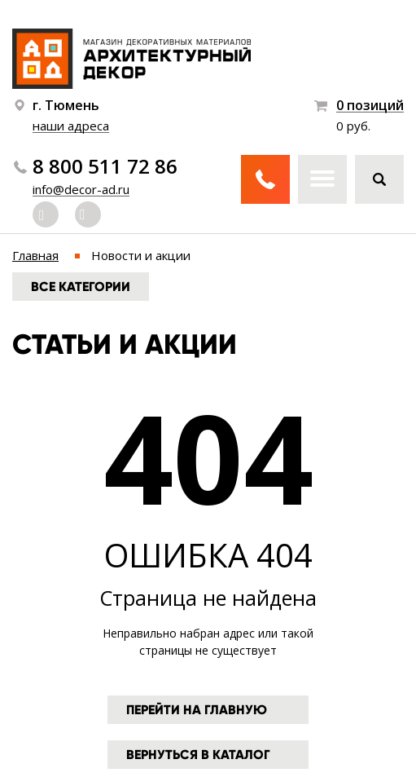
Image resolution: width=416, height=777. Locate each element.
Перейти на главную (196, 709)
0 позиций (370, 105)
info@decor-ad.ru (81, 189)
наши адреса (71, 125)
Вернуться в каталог (198, 754)
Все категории (80, 286)
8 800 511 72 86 (105, 166)
